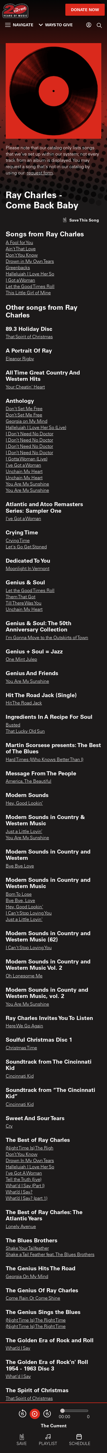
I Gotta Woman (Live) (26, 459)
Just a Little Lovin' (24, 919)
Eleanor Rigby (20, 359)
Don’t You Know (21, 1154)
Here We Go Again (24, 1026)
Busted (13, 725)
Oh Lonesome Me (24, 976)
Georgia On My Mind (27, 1277)
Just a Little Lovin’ (24, 832)
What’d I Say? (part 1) (26, 1198)
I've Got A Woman (24, 1173)
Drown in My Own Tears (30, 261)
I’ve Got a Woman (23, 465)
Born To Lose (19, 894)
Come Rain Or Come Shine (33, 1298)
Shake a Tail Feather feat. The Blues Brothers (50, 1255)
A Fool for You (19, 243)
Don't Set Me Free (24, 409)
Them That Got (20, 597)
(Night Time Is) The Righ (29, 1148)
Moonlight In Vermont (27, 569)
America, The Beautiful (28, 781)
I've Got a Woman (23, 519)
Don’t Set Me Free (24, 415)
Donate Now (85, 9)
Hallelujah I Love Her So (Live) (36, 428)
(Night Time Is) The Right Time (36, 1320)
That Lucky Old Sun (25, 731)
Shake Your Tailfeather (27, 1248)
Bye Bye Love (20, 866)
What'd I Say (18, 1376)
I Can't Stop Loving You (29, 913)
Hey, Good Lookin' (24, 907)
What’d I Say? (19, 1192)
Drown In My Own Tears (30, 1161)
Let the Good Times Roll (30, 287)
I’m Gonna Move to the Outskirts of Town (47, 638)
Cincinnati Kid (20, 1076)
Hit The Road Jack (24, 703)
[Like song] (80, 220)
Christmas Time (21, 1048)
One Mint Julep (21, 659)
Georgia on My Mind (26, 421)
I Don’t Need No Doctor (29, 440)
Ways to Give (56, 24)
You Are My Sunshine (27, 484)
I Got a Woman (20, 280)
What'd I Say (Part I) (25, 1186)
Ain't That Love (21, 249)
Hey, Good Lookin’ (24, 803)
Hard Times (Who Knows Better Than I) (44, 760)
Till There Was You (23, 603)
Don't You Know (22, 255)
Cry (9, 1126)
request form (40, 173)
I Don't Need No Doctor (29, 434)
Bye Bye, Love (20, 901)
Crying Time (18, 541)
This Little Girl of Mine (28, 293)
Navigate (19, 24)
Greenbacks (18, 268)
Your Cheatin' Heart (25, 387)
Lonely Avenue (21, 1227)
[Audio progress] (74, 1411)
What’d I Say (18, 1348)
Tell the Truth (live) (23, 1180)
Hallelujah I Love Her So (30, 274)
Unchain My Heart (24, 472)
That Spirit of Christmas (29, 337)
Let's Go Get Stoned (26, 547)
